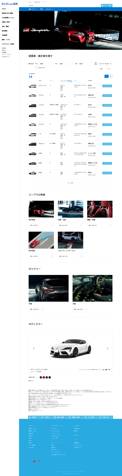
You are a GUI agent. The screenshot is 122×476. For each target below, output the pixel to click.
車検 (52, 445)
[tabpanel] (70, 30)
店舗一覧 (31, 426)
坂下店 (89, 85)
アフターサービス (56, 442)
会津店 (89, 114)
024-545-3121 (91, 126)
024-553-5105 (91, 97)
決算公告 (4, 50)
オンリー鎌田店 (32, 445)
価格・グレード (32, 9)
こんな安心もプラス (55, 435)
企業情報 (4, 48)
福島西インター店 (32, 428)
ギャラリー (49, 9)
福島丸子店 (91, 95)
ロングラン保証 (54, 438)
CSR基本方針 (76, 428)
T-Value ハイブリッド (56, 433)
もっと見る (72, 183)
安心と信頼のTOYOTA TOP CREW (58, 454)
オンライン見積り (107, 5)
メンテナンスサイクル (56, 452)
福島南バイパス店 (92, 124)
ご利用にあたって (5, 56)
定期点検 (53, 447)
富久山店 (30, 435)
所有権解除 (4, 52)
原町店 (89, 133)
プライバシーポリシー (6, 54)
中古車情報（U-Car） (57, 426)
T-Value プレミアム (55, 431)
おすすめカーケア (55, 450)
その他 (76, 440)
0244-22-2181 (91, 136)
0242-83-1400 (91, 88)
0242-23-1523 (91, 117)
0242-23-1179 (91, 155)
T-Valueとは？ (54, 428)
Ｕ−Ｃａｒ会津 (91, 153)
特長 (41, 9)
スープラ (31, 5)
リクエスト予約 (107, 85)
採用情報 (76, 435)
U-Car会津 (31, 447)
